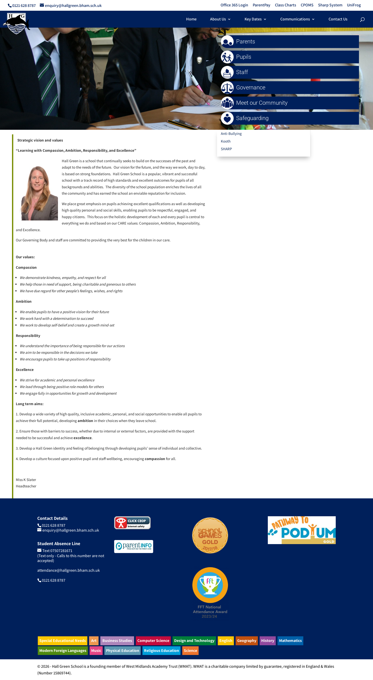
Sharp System (330, 5)
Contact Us (338, 19)
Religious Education (161, 650)
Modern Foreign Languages (62, 650)
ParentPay (261, 5)
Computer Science (153, 640)
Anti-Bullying (231, 133)
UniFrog (354, 5)
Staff (235, 72)
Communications (295, 19)
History (267, 640)
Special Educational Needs (62, 640)
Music (96, 650)
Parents (239, 41)
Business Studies (117, 640)
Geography (246, 640)
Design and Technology (194, 640)
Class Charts (285, 5)
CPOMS (307, 5)
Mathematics (290, 640)
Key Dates (253, 19)
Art (94, 640)
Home (191, 19)
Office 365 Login (234, 5)
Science (190, 650)
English (225, 640)
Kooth (226, 141)
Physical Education (122, 650)
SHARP (226, 148)
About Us (218, 19)
